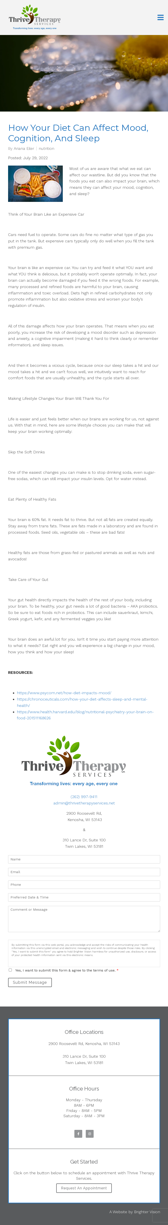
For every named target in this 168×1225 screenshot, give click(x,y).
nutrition (46, 148)
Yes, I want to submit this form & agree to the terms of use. (67, 970)
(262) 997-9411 (84, 796)
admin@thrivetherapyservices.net (84, 803)
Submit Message (30, 982)
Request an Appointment (84, 1188)
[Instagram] (90, 1134)
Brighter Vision (147, 1211)
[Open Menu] (161, 17)
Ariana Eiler (24, 148)
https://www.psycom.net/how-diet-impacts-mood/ (64, 692)
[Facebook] (78, 1134)
